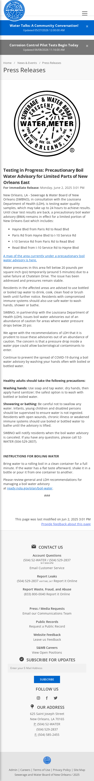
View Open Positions (47, 652)
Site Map (79, 770)
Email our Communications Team (47, 613)
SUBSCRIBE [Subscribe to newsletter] (47, 679)
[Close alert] (87, 26)
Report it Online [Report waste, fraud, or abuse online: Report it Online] (58, 594)
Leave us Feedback (47, 639)
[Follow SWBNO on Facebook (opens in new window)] (47, 699)
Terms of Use (41, 770)
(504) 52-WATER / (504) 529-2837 (47, 561)
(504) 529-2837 (35, 581)
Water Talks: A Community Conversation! (44, 25)
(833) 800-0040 (34, 594)
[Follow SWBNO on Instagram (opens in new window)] (38, 699)
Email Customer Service (47, 568)
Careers (25, 770)
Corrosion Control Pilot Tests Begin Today (43, 45)
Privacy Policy (62, 770)
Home (7, 63)
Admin (13, 770)
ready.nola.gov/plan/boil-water (30, 488)
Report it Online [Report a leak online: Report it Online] (65, 581)
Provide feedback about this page (66, 524)
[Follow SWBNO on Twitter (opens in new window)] (56, 699)
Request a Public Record (47, 626)
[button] (85, 7)
